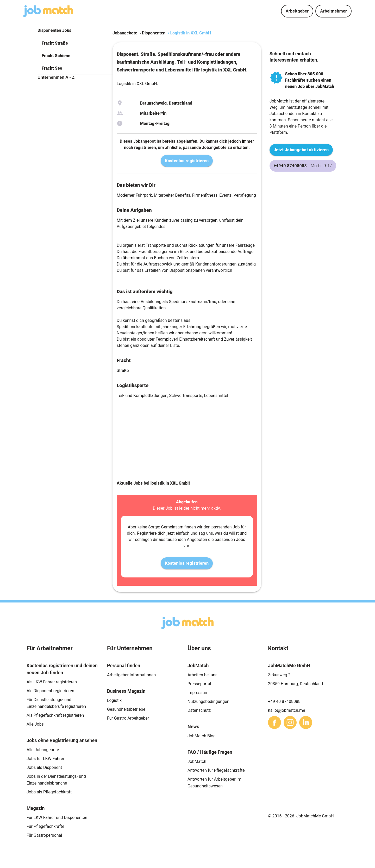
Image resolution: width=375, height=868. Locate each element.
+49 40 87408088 (284, 701)
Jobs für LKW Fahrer (45, 758)
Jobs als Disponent (44, 767)
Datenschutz (199, 710)
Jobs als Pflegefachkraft (49, 791)
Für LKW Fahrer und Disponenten (57, 817)
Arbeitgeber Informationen (131, 674)
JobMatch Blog (202, 735)
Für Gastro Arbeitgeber (128, 718)
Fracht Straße (55, 43)
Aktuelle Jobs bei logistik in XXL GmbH (153, 483)
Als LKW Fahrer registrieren (52, 681)
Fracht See (52, 68)
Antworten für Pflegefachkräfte (216, 770)
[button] (75, 43)
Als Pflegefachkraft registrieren (55, 715)
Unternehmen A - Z (56, 77)
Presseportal (199, 683)
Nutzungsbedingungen (208, 701)
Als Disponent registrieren (50, 690)
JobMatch (197, 761)
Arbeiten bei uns (202, 674)
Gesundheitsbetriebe (126, 709)
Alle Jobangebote (43, 749)
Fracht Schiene (56, 55)
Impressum (198, 692)
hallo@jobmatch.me (286, 710)
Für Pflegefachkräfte (45, 826)
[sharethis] (274, 722)
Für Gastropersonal (44, 835)
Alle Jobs (35, 724)
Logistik (114, 700)
